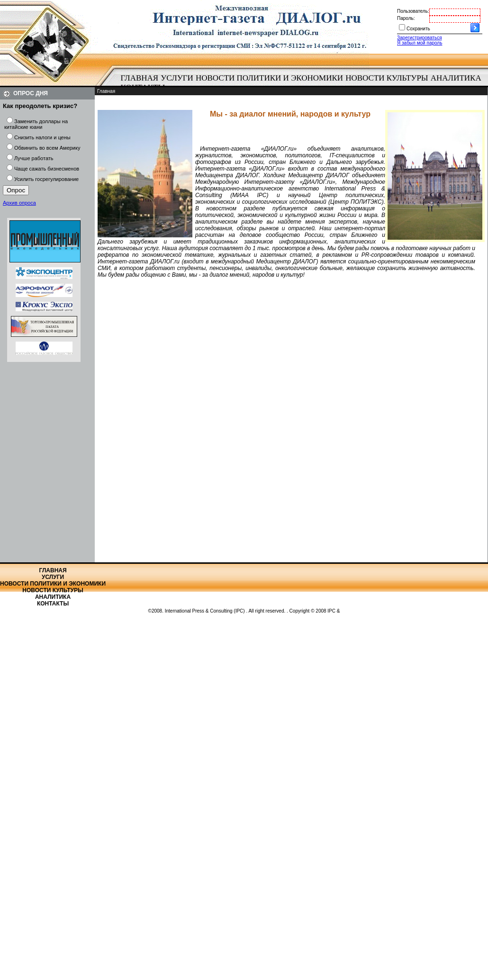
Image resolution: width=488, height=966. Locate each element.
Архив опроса (19, 203)
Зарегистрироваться (419, 37)
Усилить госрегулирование (46, 179)
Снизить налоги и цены (42, 137)
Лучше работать (34, 158)
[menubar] (303, 82)
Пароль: (406, 18)
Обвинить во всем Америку (47, 148)
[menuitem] (139, 78)
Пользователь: (413, 11)
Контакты (53, 603)
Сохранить (418, 28)
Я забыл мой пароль (419, 42)
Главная (140, 77)
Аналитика (456, 77)
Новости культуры (386, 77)
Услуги (177, 77)
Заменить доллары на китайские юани (36, 124)
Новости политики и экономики (269, 77)
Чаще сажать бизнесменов (46, 169)
